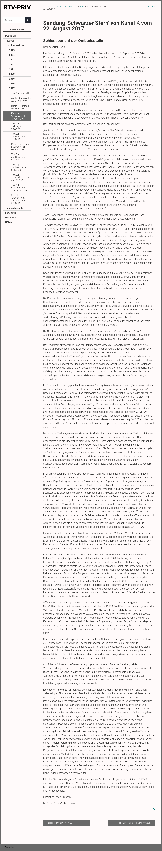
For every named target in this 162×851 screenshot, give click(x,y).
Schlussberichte (71, 6)
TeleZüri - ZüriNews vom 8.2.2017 (19, 133)
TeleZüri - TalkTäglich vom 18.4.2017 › (136, 823)
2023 (11, 57)
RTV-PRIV (47, 6)
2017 (82, 6)
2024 (11, 53)
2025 (11, 49)
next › (152, 6)
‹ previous (145, 6)
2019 (11, 75)
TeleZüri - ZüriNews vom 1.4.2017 (19, 118)
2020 (11, 70)
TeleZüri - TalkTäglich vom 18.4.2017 (20, 111)
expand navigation (17, 29)
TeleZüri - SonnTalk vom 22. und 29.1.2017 (19, 148)
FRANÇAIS (10, 179)
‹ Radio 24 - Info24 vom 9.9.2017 (59, 823)
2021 (11, 66)
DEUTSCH (58, 6)
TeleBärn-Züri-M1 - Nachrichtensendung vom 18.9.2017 (20, 90)
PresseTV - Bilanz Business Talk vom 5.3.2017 (19, 125)
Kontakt (10, 40)
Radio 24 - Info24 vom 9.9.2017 (18, 98)
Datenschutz (10, 847)
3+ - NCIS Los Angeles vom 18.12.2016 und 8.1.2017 (18, 167)
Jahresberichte (14, 175)
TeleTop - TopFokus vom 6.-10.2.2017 (19, 140)
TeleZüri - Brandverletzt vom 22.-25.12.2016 (19, 157)
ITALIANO (9, 184)
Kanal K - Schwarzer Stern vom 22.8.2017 (20, 104)
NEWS (8, 188)
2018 (11, 79)
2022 (11, 62)
